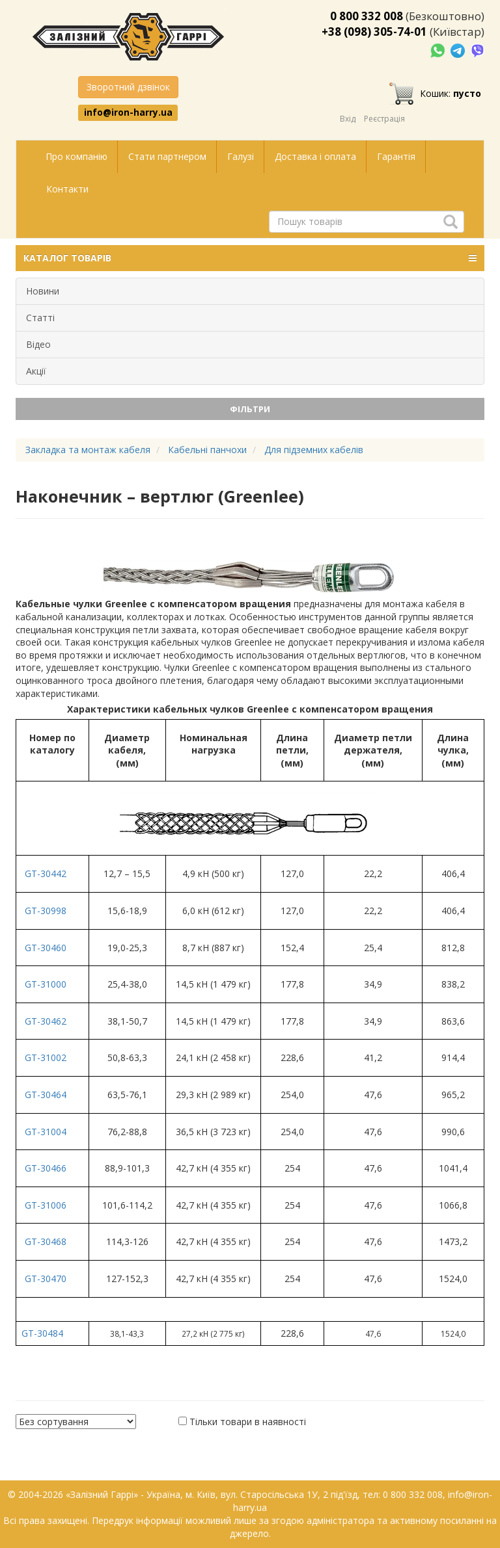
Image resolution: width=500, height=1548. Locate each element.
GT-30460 (45, 947)
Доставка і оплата (315, 156)
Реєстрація (384, 118)
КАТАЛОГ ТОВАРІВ (250, 258)
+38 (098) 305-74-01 (374, 31)
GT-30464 (45, 1094)
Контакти (67, 189)
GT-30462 (45, 1021)
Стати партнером (167, 156)
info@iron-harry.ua (128, 112)
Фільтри (250, 409)
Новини (42, 291)
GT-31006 (45, 1205)
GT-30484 (42, 1333)
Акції (36, 371)
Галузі (240, 156)
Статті (40, 317)
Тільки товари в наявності (247, 1421)
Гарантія (396, 156)
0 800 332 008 (366, 15)
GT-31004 (45, 1131)
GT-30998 (45, 910)
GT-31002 (45, 1057)
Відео (38, 344)
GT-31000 (45, 984)
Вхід (347, 118)
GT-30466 (45, 1168)
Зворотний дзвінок (128, 87)
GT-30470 (45, 1278)
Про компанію (76, 156)
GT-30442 (45, 873)
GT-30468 (45, 1241)
